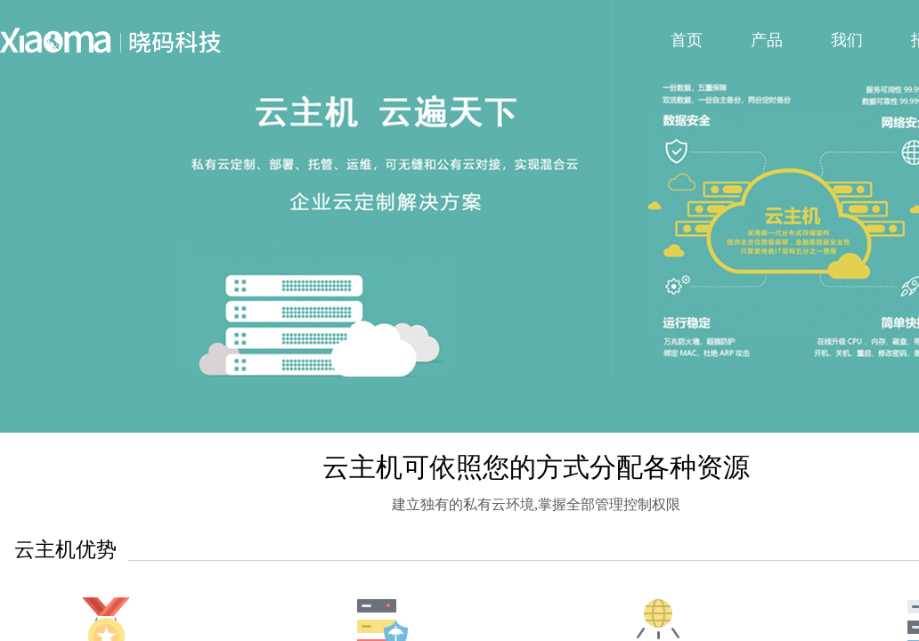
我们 (847, 40)
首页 (687, 40)
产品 (767, 40)
